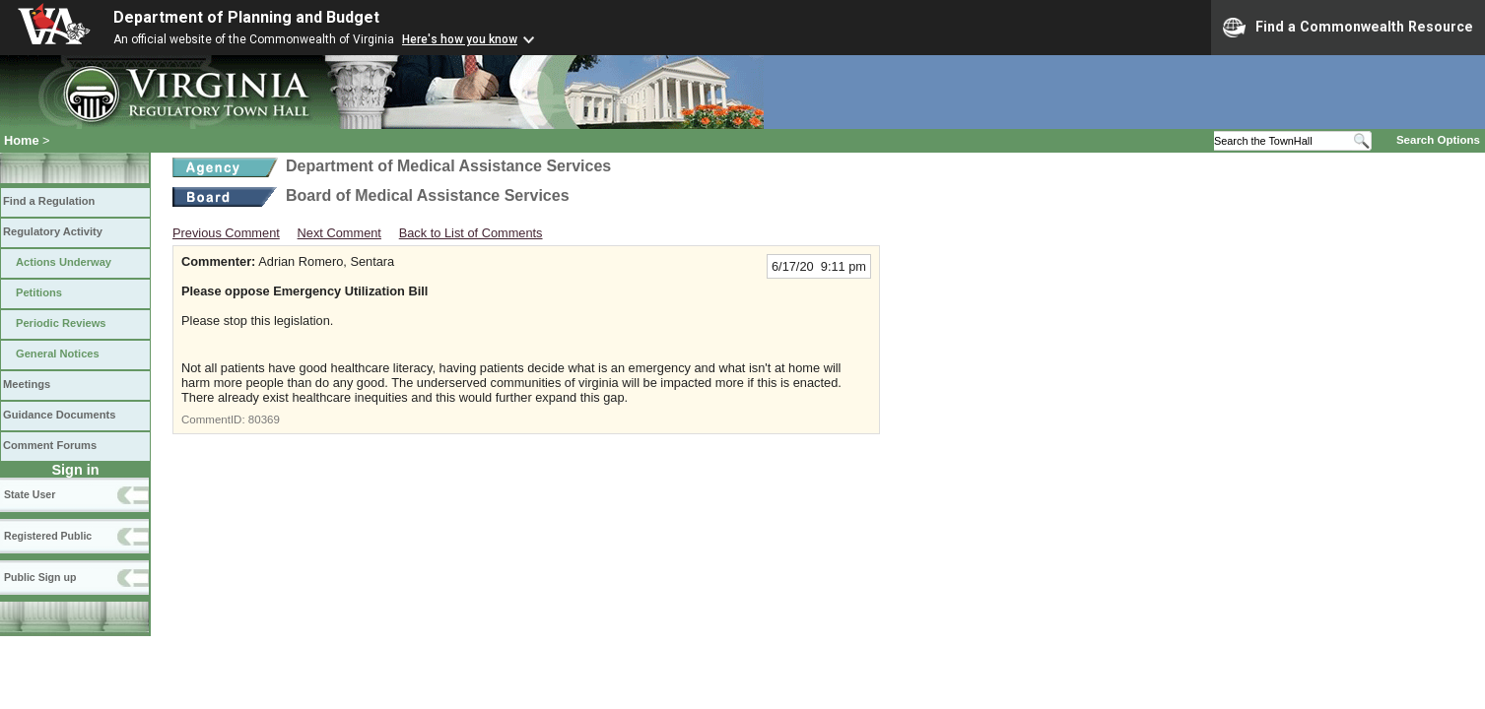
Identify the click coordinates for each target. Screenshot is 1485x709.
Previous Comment (226, 233)
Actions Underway (63, 262)
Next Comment (339, 233)
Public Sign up (40, 577)
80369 (264, 419)
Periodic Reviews (61, 323)
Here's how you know (459, 39)
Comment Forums (50, 445)
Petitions (39, 292)
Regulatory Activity (52, 231)
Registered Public (48, 536)
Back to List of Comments (471, 233)
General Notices (58, 353)
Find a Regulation (49, 201)
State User (29, 494)
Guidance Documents (59, 414)
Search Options (1438, 140)
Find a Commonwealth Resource (1348, 27)
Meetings (26, 384)
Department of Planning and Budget (246, 17)
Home (21, 140)
